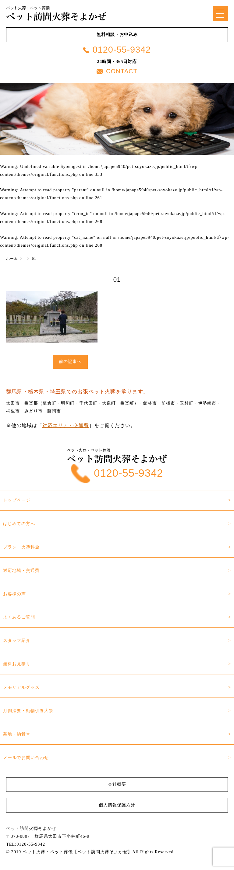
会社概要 (117, 784)
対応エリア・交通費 (65, 425)
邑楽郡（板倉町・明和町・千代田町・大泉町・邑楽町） (81, 403)
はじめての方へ (19, 523)
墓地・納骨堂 (16, 734)
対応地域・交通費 (21, 570)
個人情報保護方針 (117, 804)
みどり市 (33, 411)
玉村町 (186, 403)
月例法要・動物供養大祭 (28, 710)
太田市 (13, 403)
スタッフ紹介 (16, 640)
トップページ (16, 500)
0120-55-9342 (117, 49)
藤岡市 (54, 411)
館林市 (150, 403)
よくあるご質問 (19, 616)
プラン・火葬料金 (21, 547)
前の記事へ (70, 361)
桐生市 (13, 411)
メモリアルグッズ (21, 687)
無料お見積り (16, 663)
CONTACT (117, 71)
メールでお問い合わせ (26, 757)
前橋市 (168, 403)
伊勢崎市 (207, 403)
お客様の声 (14, 593)
